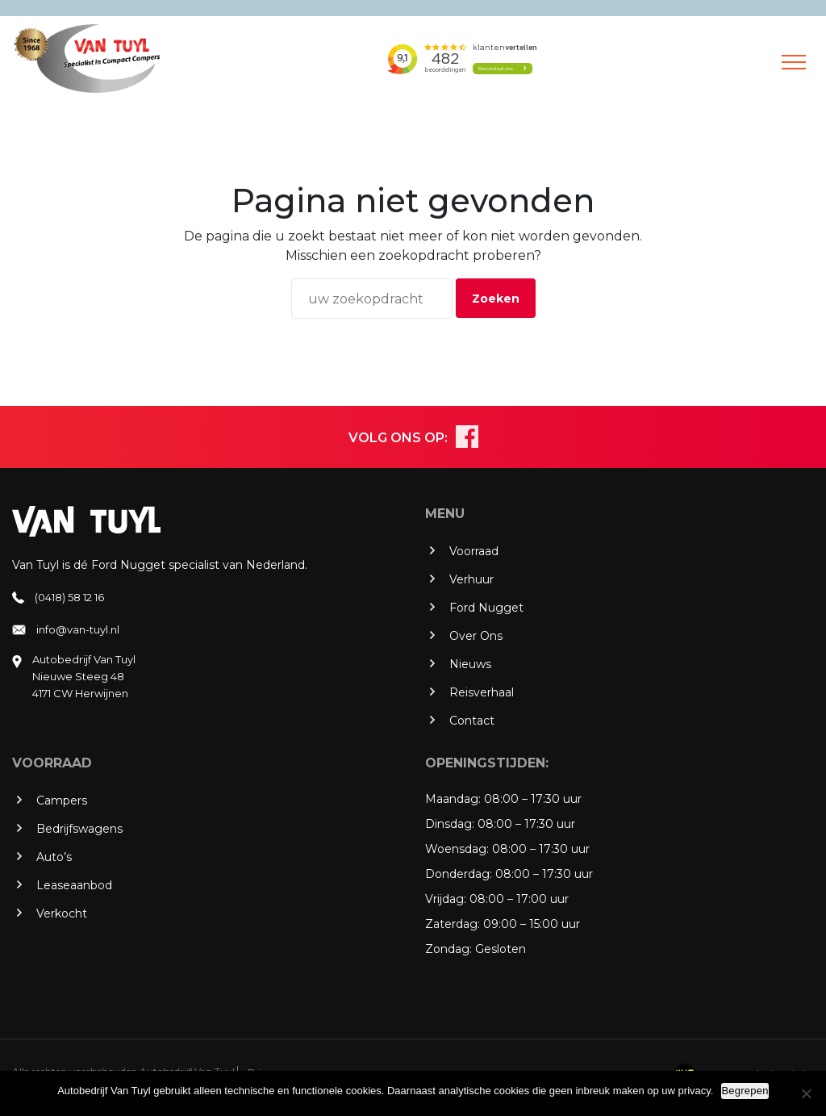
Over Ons (476, 636)
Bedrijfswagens (79, 828)
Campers (61, 800)
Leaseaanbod (74, 885)
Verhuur (471, 579)
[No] (806, 1093)
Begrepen (744, 1091)
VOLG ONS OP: (398, 437)
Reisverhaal (481, 692)
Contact (471, 720)
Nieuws (470, 664)
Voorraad (474, 551)
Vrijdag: (445, 899)
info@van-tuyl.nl (77, 629)
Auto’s (54, 857)
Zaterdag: (452, 924)
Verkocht (61, 913)
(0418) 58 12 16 (69, 597)
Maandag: (453, 799)
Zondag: (448, 949)
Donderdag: (458, 874)
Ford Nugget (486, 607)
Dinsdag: (449, 824)
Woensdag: (457, 849)
